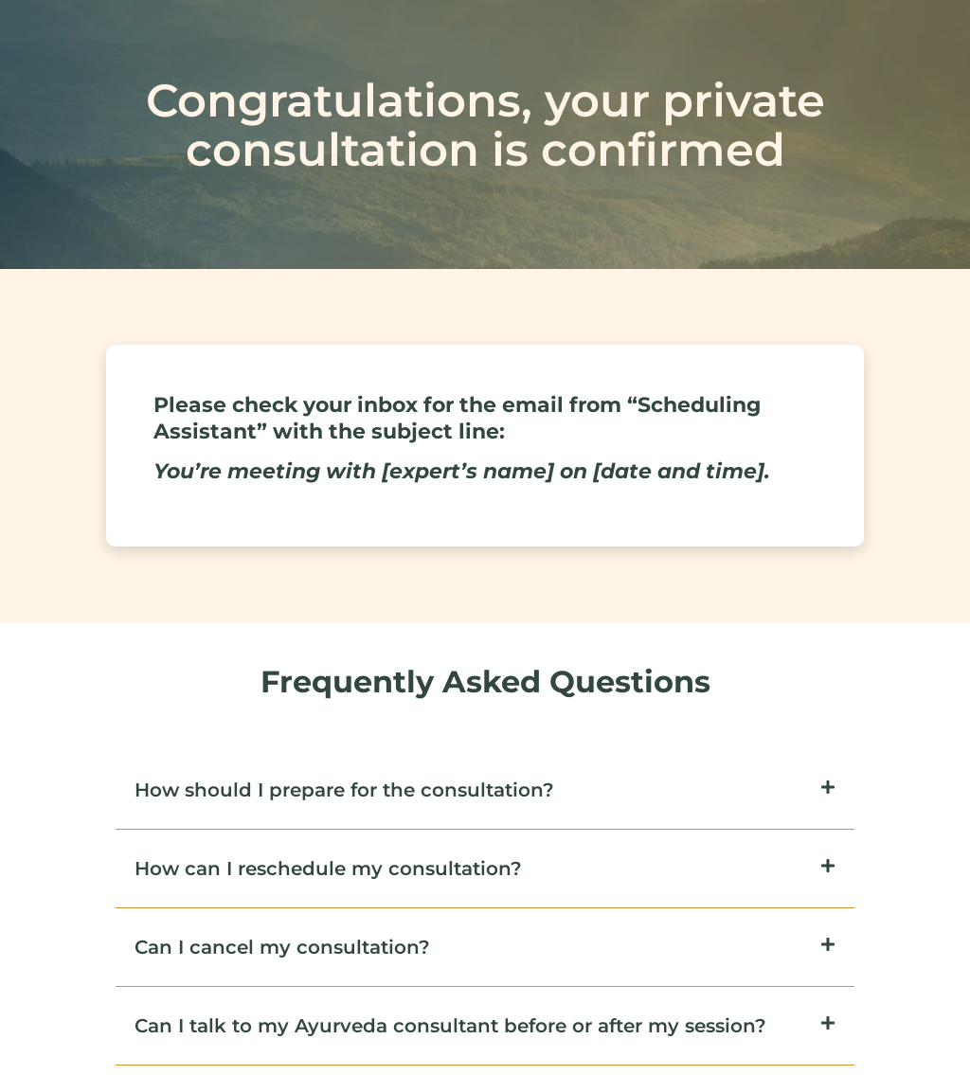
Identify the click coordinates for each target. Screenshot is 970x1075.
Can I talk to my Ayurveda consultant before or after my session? (450, 1025)
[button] (485, 790)
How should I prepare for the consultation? (344, 790)
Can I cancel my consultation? (282, 947)
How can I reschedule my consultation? (328, 868)
